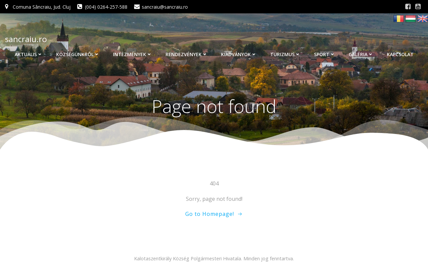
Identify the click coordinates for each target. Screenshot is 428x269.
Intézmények (132, 54)
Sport (324, 54)
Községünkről (78, 54)
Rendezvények (187, 54)
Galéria (361, 54)
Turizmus (285, 54)
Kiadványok (239, 54)
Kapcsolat (400, 54)
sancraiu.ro (26, 38)
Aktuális (29, 54)
